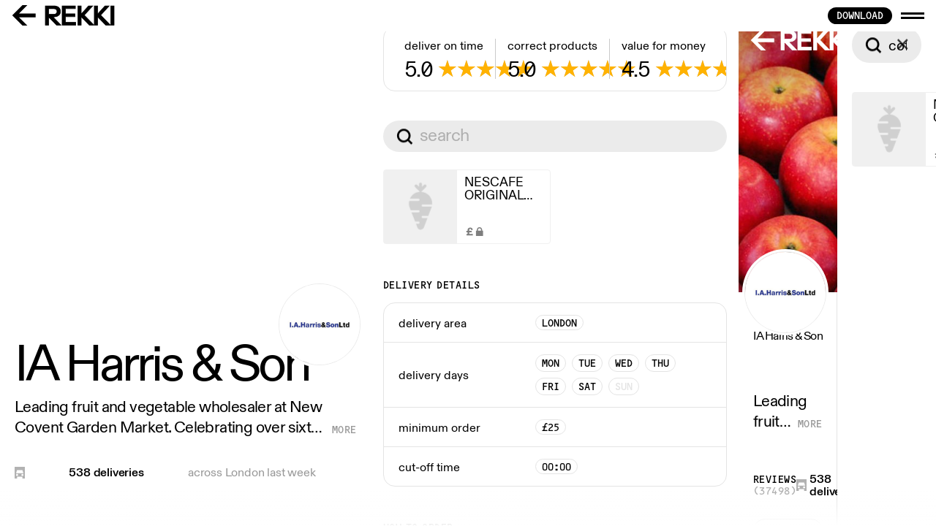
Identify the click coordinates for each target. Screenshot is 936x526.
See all (424, 469)
